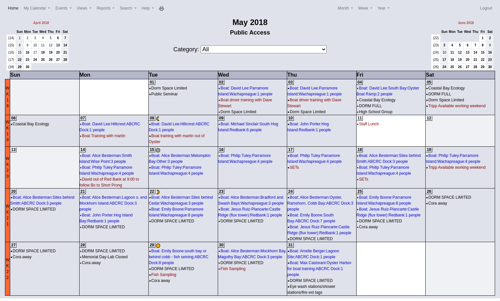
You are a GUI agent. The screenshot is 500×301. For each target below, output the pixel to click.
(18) (11, 67)
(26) (436, 67)
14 (65, 45)
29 (19, 67)
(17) (11, 60)
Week (363, 8)
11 (43, 45)
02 (221, 82)
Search (126, 8)
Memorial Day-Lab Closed (104, 257)
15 (19, 52)
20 (58, 52)
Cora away (367, 227)
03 (290, 82)
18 (43, 52)
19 (50, 52)
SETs (293, 167)
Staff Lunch (368, 124)
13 (58, 45)
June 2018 (466, 23)
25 (43, 60)
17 (35, 52)
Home (14, 8)
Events (61, 8)
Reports (104, 8)
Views (82, 8)
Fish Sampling (162, 274)
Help (146, 8)
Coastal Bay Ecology (376, 100)
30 (27, 67)
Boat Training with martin (103, 136)
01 (152, 82)
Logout (486, 8)
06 (13, 118)
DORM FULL (369, 106)
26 (50, 60)
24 (35, 60)
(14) (11, 38)
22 (19, 60)
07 (83, 118)
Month (344, 8)
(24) (436, 52)
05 (429, 82)
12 (50, 45)
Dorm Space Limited (168, 88)
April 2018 (41, 23)
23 (27, 60)
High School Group (374, 112)
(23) (436, 45)
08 (152, 118)
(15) (11, 45)
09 (221, 118)
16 (27, 52)
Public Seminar (163, 94)
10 (35, 45)
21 (65, 52)
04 (360, 82)
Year (382, 8)
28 (65, 60)
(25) (436, 60)
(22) (436, 38)
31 (290, 245)
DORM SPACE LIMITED (33, 209)
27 (58, 60)
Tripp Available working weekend (456, 106)
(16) (11, 52)
